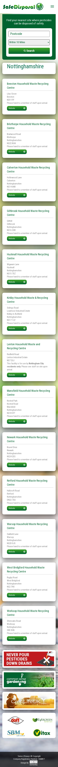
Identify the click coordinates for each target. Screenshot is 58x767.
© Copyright (36, 756)
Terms (20, 756)
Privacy (26, 756)
